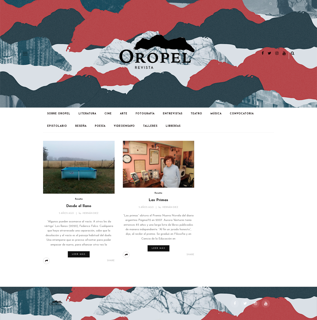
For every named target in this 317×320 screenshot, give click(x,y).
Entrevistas (172, 114)
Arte (123, 114)
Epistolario (57, 126)
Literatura (87, 114)
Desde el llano (78, 206)
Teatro (196, 114)
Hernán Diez (91, 213)
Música (216, 114)
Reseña (81, 126)
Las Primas (158, 200)
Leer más (79, 254)
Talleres (150, 126)
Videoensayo (124, 126)
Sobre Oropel (58, 114)
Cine (108, 114)
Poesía (100, 126)
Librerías (173, 126)
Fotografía (145, 114)
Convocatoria (242, 114)
